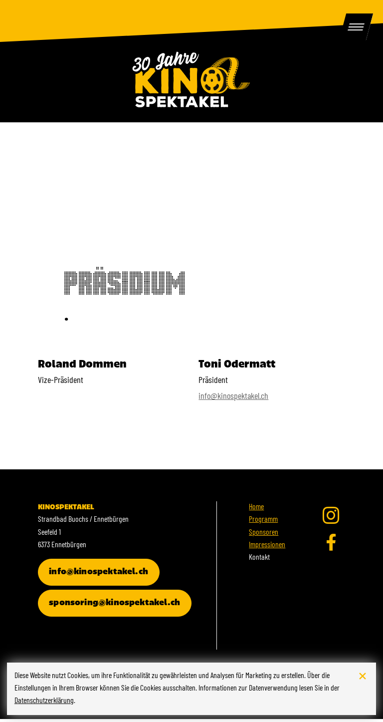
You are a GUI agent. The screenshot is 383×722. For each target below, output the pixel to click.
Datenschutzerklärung (44, 701)
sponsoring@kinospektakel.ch (114, 606)
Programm (263, 523)
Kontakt (259, 561)
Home (256, 511)
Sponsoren (263, 536)
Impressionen (267, 548)
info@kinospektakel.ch (233, 400)
